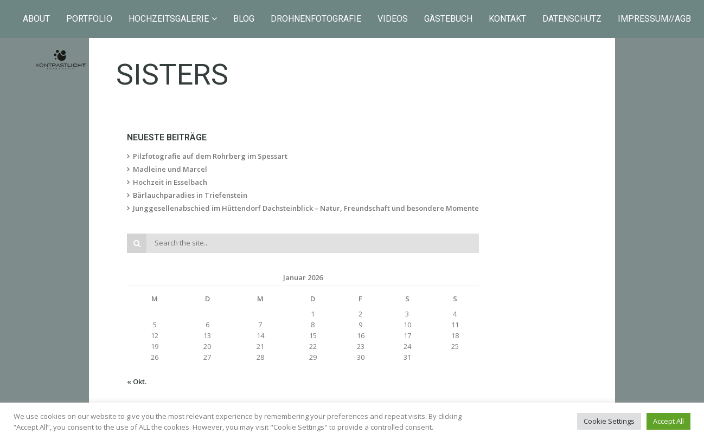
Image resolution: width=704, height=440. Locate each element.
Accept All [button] (668, 421)
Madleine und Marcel (170, 169)
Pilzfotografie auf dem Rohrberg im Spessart (210, 156)
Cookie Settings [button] (609, 421)
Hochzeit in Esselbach (170, 182)
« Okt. (136, 381)
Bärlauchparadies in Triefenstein (190, 195)
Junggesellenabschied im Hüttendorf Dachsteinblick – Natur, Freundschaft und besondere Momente (306, 208)
